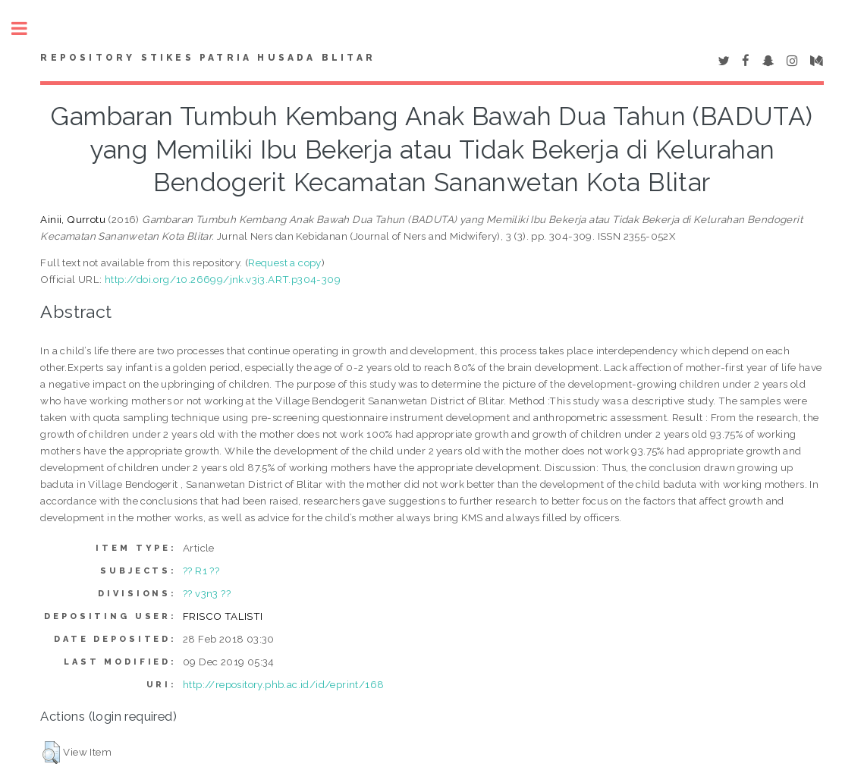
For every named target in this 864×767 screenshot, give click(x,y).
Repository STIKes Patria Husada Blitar (207, 57)
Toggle (27, 28)
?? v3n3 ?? (207, 593)
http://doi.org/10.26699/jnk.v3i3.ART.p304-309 (223, 279)
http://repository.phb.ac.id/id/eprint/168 (283, 684)
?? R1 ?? (201, 570)
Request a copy (285, 262)
